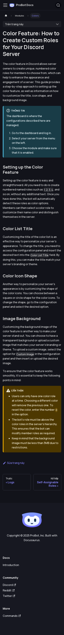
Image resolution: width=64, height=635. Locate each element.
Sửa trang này (14, 463)
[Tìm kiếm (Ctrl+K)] (58, 5)
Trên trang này (14, 24)
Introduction (11, 565)
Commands (12, 616)
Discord (9, 585)
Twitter (9, 596)
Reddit (9, 590)
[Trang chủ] (6, 15)
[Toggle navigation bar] (5, 5)
